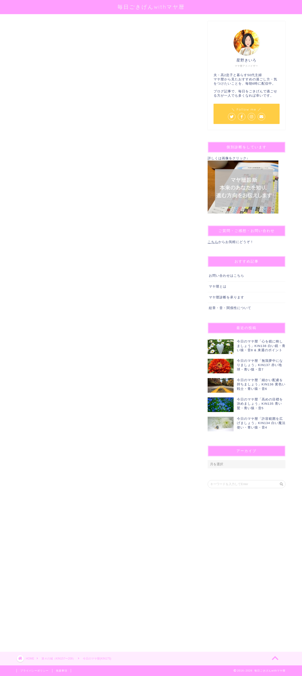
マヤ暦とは (217, 286)
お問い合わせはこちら (226, 275)
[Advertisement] (105, 462)
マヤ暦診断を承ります (226, 297)
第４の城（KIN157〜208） (34, 27)
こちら (213, 242)
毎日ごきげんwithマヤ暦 (151, 7)
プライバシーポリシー (34, 670)
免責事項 (61, 670)
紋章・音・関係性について (230, 308)
